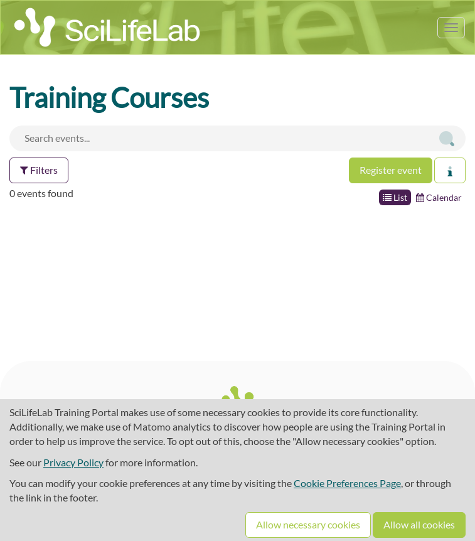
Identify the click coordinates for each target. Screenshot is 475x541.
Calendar (439, 197)
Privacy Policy (73, 462)
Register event (391, 170)
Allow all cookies (419, 524)
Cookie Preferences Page (347, 483)
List (395, 197)
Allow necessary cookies (308, 524)
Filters (39, 170)
